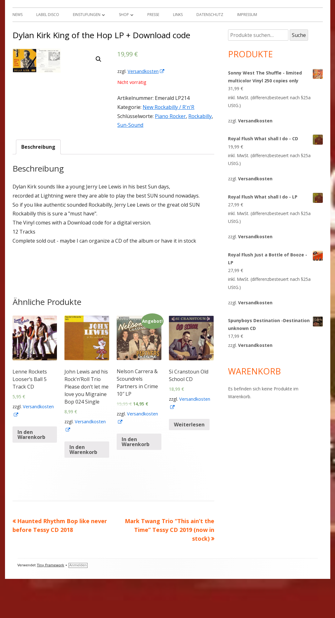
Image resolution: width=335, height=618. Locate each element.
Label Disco (47, 14)
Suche (299, 35)
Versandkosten (146, 71)
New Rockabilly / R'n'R (168, 107)
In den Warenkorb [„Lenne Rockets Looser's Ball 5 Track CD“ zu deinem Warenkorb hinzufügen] (31, 474)
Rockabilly (200, 116)
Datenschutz (209, 14)
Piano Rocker (170, 116)
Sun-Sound (130, 124)
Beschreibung (38, 186)
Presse (153, 14)
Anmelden (78, 604)
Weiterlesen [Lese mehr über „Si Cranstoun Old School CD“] (189, 464)
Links (178, 14)
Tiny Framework (50, 604)
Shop (124, 14)
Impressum (247, 14)
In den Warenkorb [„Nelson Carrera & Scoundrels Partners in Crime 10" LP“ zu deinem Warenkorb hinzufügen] (136, 481)
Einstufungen (86, 14)
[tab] (38, 186)
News (18, 14)
